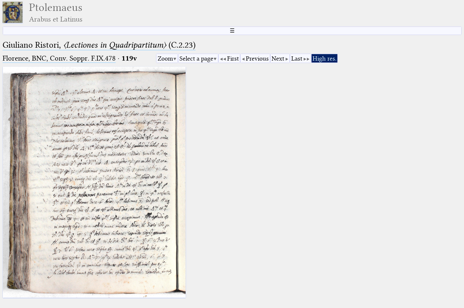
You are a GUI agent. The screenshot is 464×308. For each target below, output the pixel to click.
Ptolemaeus (55, 12)
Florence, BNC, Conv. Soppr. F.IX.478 (59, 58)
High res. (324, 58)
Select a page (196, 58)
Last (296, 58)
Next (278, 58)
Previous (257, 58)
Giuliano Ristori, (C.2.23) (99, 45)
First (233, 58)
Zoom (165, 58)
